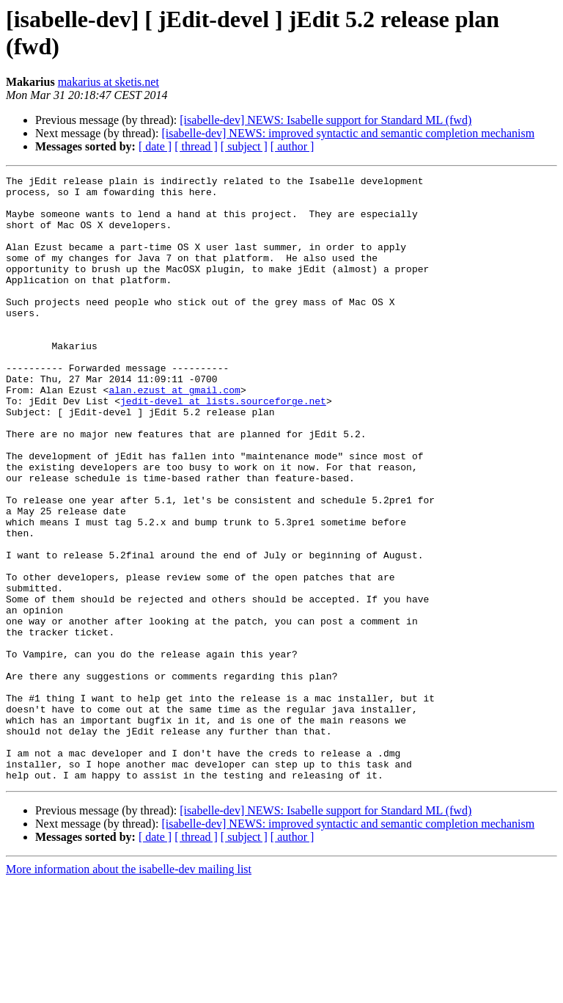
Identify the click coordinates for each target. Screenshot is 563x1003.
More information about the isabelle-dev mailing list (128, 990)
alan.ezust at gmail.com (174, 433)
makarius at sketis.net (108, 82)
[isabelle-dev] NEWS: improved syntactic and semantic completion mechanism (347, 133)
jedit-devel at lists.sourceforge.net (223, 446)
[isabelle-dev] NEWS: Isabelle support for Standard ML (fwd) (325, 120)
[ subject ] (244, 146)
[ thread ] (196, 146)
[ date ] (155, 146)
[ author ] (292, 146)
